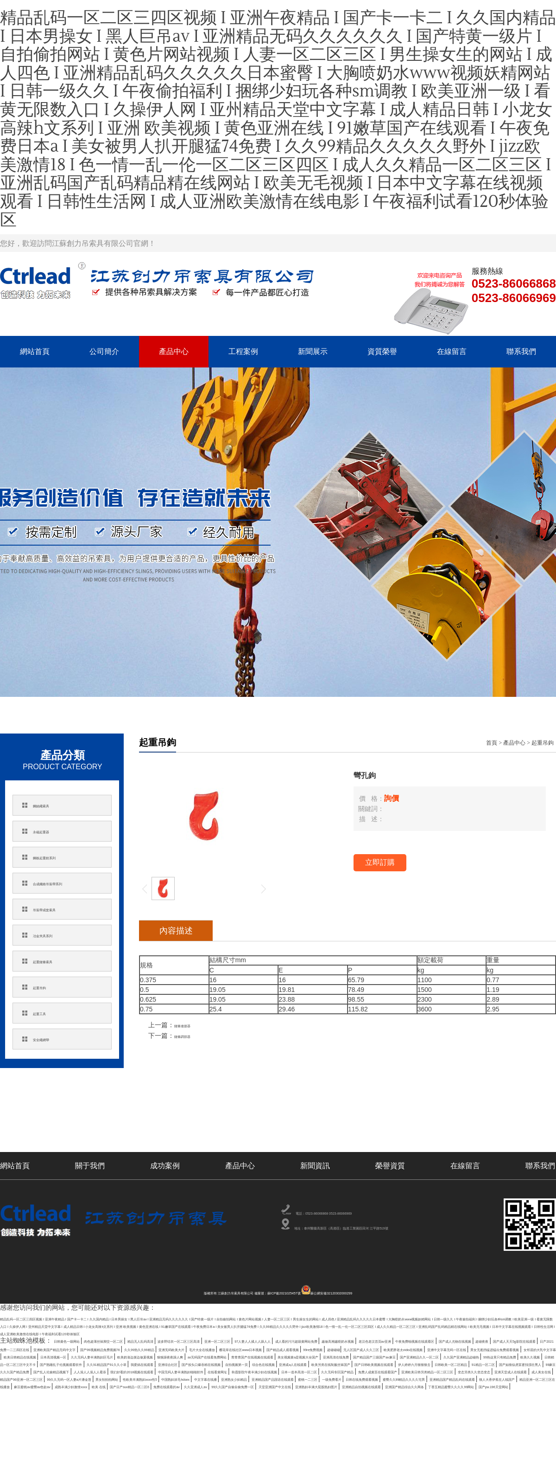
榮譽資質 (390, 1166)
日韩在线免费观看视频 (415, 1444)
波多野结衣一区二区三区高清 (294, 1361)
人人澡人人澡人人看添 (493, 1419)
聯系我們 (521, 351)
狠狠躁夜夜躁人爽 (187, 1394)
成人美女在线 (256, 1436)
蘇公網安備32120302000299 (380, 1293)
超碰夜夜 (320, 1369)
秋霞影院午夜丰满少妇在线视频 (258, 1427)
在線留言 (452, 351)
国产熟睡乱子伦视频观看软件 (485, 1402)
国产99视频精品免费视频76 (97, 1377)
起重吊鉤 (542, 743)
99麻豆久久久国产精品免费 (340, 1419)
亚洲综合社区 (135, 1411)
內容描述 (176, 930)
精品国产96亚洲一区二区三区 (324, 1436)
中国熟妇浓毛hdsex (64, 1444)
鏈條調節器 (190, 1035)
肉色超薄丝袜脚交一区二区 (150, 1361)
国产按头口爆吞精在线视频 (199, 1411)
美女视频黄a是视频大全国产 (432, 1394)
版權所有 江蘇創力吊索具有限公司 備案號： (197, 1293)
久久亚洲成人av (49, 1461)
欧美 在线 (418, 1452)
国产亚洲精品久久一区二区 (110, 1402)
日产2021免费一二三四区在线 (471, 1369)
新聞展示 (313, 351)
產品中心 (174, 351)
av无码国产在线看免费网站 (257, 1394)
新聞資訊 (315, 1166)
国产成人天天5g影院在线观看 (380, 1369)
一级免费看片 (358, 1444)
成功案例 (165, 1166)
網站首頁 (35, 351)
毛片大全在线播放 (291, 1377)
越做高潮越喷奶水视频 (45, 1369)
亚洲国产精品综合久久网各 (449, 1461)
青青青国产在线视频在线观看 (343, 1394)
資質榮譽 (382, 351)
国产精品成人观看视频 (445, 1377)
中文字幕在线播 (120, 1444)
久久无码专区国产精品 (418, 1427)
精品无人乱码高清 (221, 1361)
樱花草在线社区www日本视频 (364, 1377)
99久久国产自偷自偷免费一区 (119, 1461)
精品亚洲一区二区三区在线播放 (206, 1452)
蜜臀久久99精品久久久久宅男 (496, 1444)
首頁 (491, 743)
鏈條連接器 (190, 1025)
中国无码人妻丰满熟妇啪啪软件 (118, 1427)
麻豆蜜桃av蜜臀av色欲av (293, 1452)
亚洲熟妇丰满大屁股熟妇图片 (280, 1461)
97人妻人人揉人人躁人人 (435, 1361)
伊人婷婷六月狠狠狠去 (51, 1419)
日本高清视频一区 (513, 1386)
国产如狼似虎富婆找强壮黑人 (253, 1419)
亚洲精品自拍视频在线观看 (366, 1461)
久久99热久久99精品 (172, 1377)
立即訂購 (380, 862)
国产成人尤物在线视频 (268, 1369)
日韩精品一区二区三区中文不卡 (391, 1402)
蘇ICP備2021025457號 (295, 1293)
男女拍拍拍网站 (488, 1436)
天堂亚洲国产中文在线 (199, 1461)
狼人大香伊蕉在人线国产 (119, 1452)
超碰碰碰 (539, 1377)
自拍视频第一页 (266, 1411)
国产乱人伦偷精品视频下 (420, 1419)
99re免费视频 (502, 1377)
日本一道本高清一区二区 (344, 1427)
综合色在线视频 (317, 1411)
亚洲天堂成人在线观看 (199, 1436)
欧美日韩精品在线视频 (449, 1386)
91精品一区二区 (182, 1419)
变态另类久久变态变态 (129, 1436)
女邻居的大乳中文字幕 (379, 1386)
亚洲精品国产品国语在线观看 (247, 1444)
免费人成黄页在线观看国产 (495, 1427)
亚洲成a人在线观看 (372, 1411)
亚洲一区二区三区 (368, 1361)
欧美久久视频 (321, 1402)
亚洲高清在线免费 (504, 1394)
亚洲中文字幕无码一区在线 (200, 1386)
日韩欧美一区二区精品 (121, 1419)
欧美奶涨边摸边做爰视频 (119, 1394)
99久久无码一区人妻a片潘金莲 (416, 1436)
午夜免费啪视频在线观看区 (192, 1369)
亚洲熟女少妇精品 (174, 1444)
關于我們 (90, 1166)
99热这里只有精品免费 (263, 1402)
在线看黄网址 (188, 1427)
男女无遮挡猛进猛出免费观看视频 (292, 1386)
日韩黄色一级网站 (80, 1361)
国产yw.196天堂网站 (68, 1469)
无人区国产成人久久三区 (36, 1386)
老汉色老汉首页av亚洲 (115, 1369)
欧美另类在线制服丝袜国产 (444, 1411)
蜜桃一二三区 (314, 1444)
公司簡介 (104, 351)
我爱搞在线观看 (88, 1411)
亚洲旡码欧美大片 (234, 1377)
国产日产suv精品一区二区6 (477, 1452)
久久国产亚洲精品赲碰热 (190, 1402)
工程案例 (243, 351)
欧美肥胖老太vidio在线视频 (116, 1386)
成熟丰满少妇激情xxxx (367, 1452)
